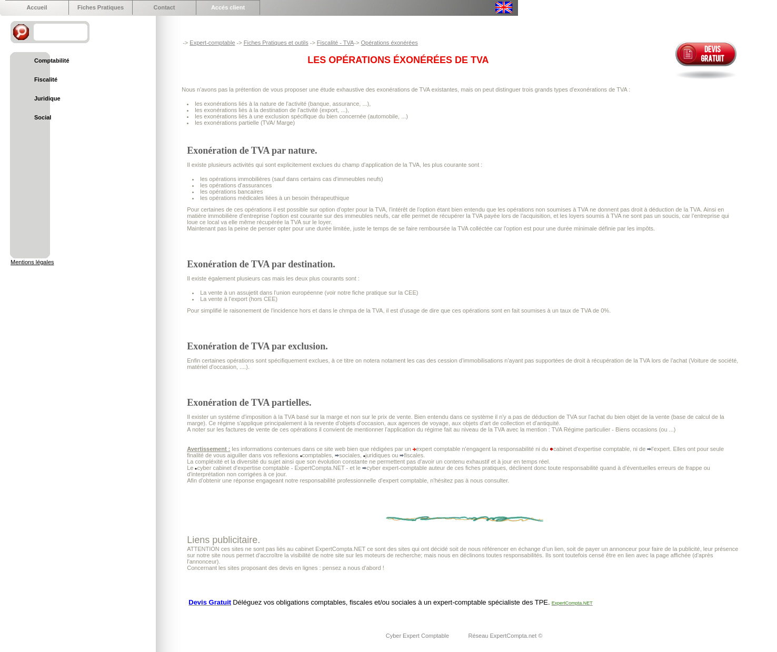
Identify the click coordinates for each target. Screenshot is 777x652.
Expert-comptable (212, 42)
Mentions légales (32, 262)
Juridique (47, 98)
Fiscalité (45, 79)
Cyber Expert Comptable (418, 636)
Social (42, 117)
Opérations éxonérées (389, 42)
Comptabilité (51, 60)
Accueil (36, 7)
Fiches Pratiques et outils (276, 42)
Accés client (228, 7)
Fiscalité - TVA (335, 42)
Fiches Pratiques (100, 7)
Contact (164, 7)
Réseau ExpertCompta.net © (506, 636)
